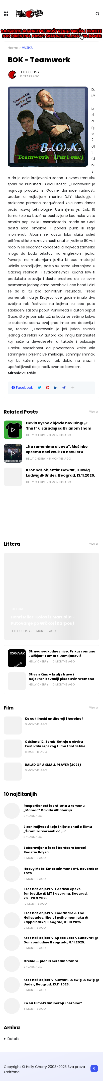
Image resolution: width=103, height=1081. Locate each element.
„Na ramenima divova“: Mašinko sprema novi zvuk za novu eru (57, 449)
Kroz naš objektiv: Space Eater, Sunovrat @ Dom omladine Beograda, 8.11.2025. (61, 940)
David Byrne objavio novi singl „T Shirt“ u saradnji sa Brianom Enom (58, 426)
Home (13, 47)
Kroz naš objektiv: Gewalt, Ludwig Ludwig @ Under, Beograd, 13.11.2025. (60, 473)
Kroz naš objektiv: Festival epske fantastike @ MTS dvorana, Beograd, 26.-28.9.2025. (56, 893)
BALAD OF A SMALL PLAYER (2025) (53, 765)
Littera (17, 609)
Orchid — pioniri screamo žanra (51, 961)
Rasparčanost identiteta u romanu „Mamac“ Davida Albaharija (54, 808)
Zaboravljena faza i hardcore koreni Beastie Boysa (55, 850)
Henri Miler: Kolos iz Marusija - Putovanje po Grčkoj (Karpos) (43, 620)
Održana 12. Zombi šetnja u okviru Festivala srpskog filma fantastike (55, 744)
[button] (72, 387)
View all (94, 412)
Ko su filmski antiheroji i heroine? (54, 718)
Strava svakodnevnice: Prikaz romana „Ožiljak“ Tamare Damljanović (62, 653)
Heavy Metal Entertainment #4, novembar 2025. (61, 871)
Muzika (27, 48)
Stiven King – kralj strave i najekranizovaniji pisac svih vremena (61, 676)
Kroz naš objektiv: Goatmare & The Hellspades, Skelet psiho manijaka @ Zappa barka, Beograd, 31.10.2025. (56, 917)
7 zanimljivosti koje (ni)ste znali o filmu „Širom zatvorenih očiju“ (58, 829)
